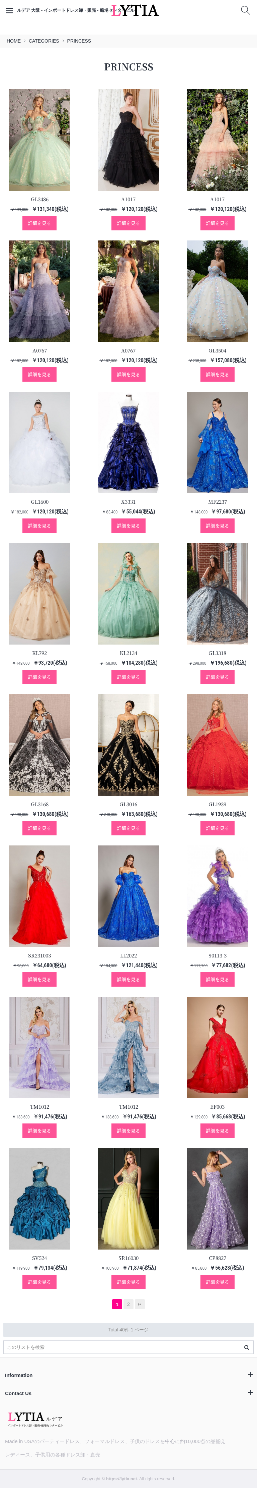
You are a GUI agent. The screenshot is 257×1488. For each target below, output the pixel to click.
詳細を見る (39, 223)
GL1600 (40, 501)
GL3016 (128, 804)
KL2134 (128, 652)
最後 (140, 1304)
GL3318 (217, 652)
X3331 (128, 501)
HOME (14, 41)
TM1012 (39, 1106)
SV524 (39, 1257)
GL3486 (40, 199)
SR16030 (128, 1257)
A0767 (39, 350)
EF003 (217, 1106)
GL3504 (217, 350)
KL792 (39, 652)
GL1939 (217, 804)
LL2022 (128, 955)
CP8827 (217, 1257)
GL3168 (40, 804)
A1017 (128, 199)
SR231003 (39, 955)
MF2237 (217, 501)
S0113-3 (217, 955)
